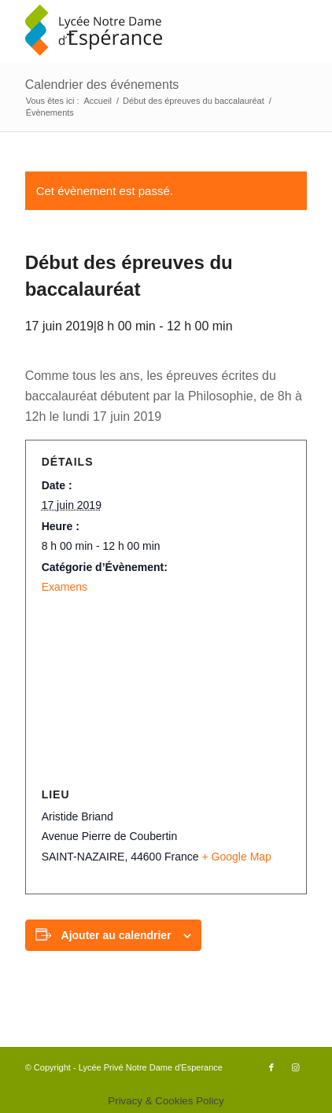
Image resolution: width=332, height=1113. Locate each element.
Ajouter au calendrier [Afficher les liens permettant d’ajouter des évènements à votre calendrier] (116, 935)
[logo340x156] (138, 31)
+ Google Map (236, 856)
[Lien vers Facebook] (271, 1067)
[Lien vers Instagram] (295, 1067)
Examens (64, 586)
